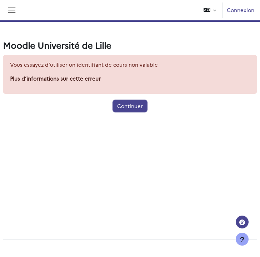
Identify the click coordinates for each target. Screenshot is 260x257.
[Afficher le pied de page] (242, 239)
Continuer (130, 106)
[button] (210, 10)
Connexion (240, 10)
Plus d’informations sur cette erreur (55, 78)
